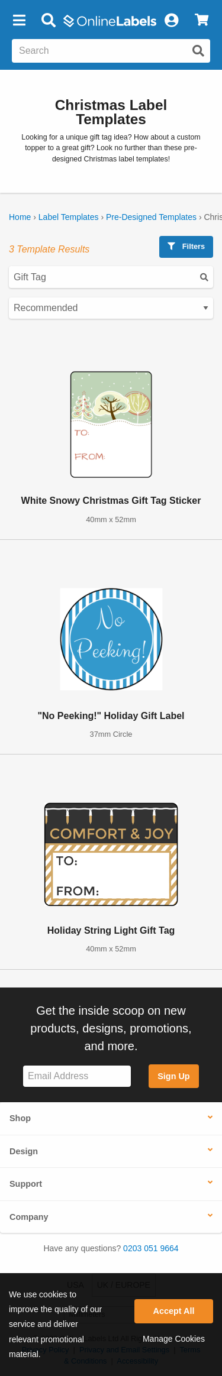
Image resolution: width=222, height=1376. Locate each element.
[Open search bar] (48, 20)
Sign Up (173, 1076)
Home (20, 217)
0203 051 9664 (150, 1248)
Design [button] (23, 1151)
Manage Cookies (174, 1338)
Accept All (174, 1311)
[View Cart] (201, 21)
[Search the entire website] (111, 51)
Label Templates (68, 217)
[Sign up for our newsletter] (77, 1076)
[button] (19, 20)
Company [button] (29, 1217)
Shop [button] (20, 1118)
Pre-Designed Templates (151, 217)
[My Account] (171, 20)
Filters (186, 246)
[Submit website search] (198, 50)
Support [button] (25, 1184)
